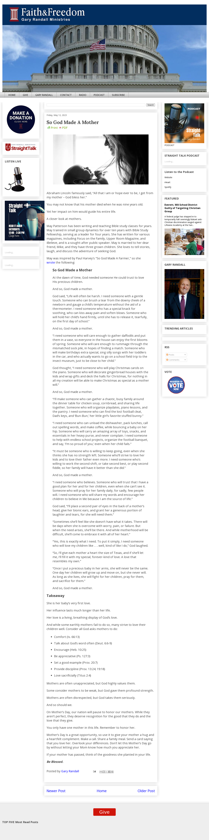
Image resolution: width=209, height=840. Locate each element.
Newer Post (56, 790)
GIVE (25, 95)
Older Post (146, 790)
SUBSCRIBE (118, 95)
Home (102, 790)
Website (168, 177)
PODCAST (99, 95)
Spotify (168, 187)
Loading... (9, 252)
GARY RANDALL (44, 95)
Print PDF (57, 128)
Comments (172, 359)
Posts (170, 354)
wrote (51, 262)
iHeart (167, 182)
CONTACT (66, 95)
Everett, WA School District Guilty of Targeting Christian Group (182, 208)
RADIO (82, 95)
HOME (12, 95)
